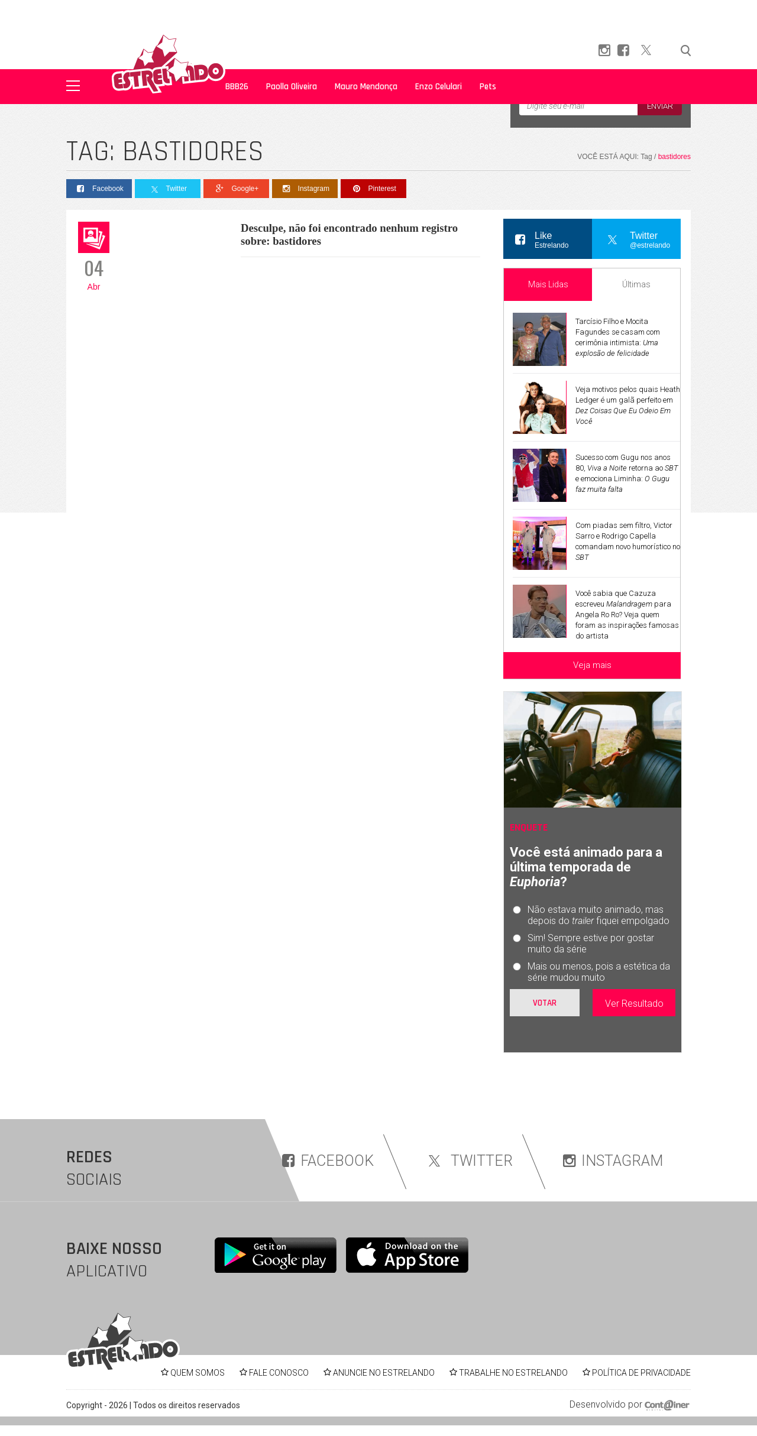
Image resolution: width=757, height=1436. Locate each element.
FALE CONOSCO (279, 1372)
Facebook (99, 188)
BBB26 (236, 86)
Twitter (167, 189)
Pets (488, 86)
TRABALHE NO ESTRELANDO (513, 1372)
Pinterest (373, 188)
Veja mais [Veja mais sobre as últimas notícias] (592, 665)
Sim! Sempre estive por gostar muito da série (591, 943)
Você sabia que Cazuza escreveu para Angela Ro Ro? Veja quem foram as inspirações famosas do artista (627, 614)
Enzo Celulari (438, 86)
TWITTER (468, 1160)
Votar (545, 1003)
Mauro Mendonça (366, 86)
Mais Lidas (548, 284)
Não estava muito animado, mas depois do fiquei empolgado (598, 915)
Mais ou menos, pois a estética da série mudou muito (599, 972)
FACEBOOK (328, 1160)
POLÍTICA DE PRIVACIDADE (641, 1372)
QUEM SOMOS (197, 1372)
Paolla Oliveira (291, 86)
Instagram (304, 188)
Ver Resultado (634, 1003)
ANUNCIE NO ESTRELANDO (384, 1372)
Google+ (236, 188)
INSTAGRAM (613, 1160)
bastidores (674, 157)
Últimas (636, 284)
